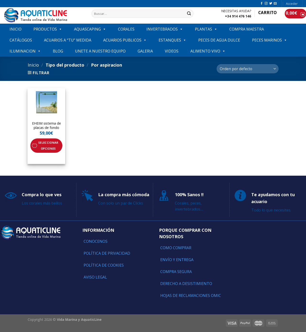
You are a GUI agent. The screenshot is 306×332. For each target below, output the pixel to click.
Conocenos (95, 241)
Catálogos (21, 40)
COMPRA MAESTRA (246, 29)
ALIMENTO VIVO (207, 51)
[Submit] (189, 14)
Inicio (33, 65)
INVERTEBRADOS (164, 29)
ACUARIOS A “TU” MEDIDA (67, 40)
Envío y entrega (176, 259)
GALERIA (145, 51)
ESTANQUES (172, 40)
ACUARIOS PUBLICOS (125, 40)
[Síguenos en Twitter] (270, 3)
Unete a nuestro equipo (100, 51)
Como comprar (175, 247)
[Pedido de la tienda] (247, 69)
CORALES (126, 29)
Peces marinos (269, 40)
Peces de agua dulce (219, 40)
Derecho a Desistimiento (186, 283)
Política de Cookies (104, 265)
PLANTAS (206, 29)
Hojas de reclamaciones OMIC (190, 295)
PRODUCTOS (47, 29)
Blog (58, 51)
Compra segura (176, 271)
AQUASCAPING (90, 29)
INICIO (15, 29)
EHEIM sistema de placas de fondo (46, 125)
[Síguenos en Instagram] (266, 3)
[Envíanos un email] (275, 3)
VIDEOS (171, 51)
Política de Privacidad (107, 253)
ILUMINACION (25, 51)
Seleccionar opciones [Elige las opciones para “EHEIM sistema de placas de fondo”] (48, 145)
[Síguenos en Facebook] (261, 3)
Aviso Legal (95, 277)
